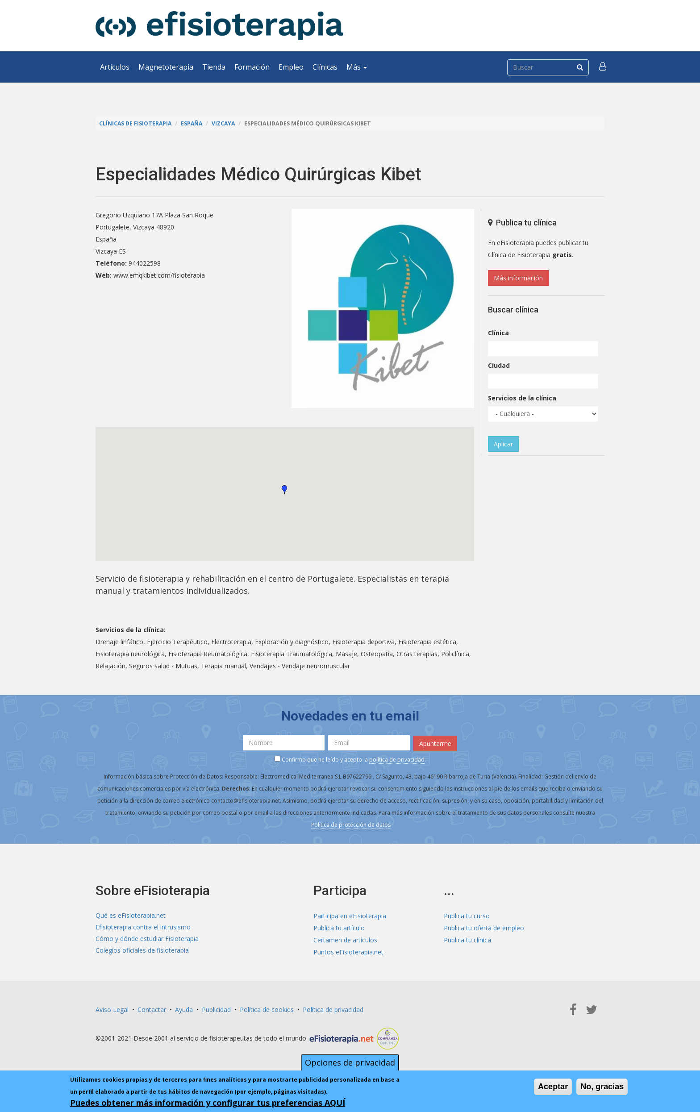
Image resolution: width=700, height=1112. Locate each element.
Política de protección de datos (351, 824)
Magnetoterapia (165, 67)
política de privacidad (397, 759)
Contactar (152, 1008)
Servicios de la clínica (522, 398)
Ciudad (499, 365)
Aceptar (553, 1086)
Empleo (291, 67)
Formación (252, 67)
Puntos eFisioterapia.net (348, 951)
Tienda (213, 67)
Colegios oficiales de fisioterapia (142, 951)
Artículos (114, 67)
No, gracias (602, 1086)
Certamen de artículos (345, 939)
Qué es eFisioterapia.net (131, 915)
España (194, 123)
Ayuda (184, 1008)
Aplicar (503, 444)
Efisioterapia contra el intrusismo (143, 927)
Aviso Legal (112, 1008)
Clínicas (325, 67)
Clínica (498, 333)
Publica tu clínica (467, 939)
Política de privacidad (333, 1008)
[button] (603, 67)
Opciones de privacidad (350, 1062)
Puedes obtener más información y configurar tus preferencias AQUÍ (207, 1102)
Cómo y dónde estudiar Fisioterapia (147, 939)
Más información (518, 278)
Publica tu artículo (339, 927)
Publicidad (216, 1008)
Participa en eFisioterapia (349, 915)
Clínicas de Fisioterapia (136, 123)
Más (356, 67)
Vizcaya (226, 123)
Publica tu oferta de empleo (484, 927)
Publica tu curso (467, 915)
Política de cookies (267, 1008)
